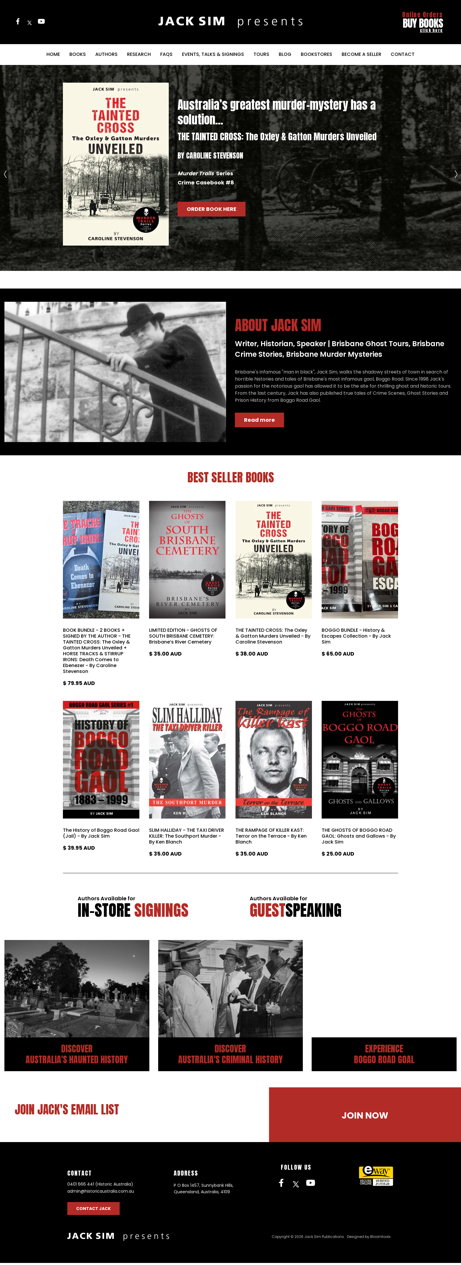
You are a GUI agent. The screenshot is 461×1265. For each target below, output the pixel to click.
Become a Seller (361, 54)
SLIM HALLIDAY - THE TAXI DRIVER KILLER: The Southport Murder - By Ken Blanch (186, 836)
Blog (285, 54)
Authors (106, 54)
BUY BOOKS (422, 22)
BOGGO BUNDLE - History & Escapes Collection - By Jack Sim (356, 636)
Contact (403, 54)
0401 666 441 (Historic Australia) (100, 1186)
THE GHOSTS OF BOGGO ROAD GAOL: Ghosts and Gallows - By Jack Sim (359, 836)
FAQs (166, 54)
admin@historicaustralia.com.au (100, 1193)
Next (456, 170)
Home (53, 54)
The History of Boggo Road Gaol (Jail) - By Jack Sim (101, 833)
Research (139, 54)
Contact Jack (93, 1211)
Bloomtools (380, 1238)
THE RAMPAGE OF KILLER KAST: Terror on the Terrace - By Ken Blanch (271, 836)
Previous (5, 170)
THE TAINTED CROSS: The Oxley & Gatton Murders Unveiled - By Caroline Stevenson (272, 636)
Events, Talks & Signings (213, 54)
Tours (261, 54)
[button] (211, 209)
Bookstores (316, 54)
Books (77, 54)
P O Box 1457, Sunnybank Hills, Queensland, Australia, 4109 (203, 1190)
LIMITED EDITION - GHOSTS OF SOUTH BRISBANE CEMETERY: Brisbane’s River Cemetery (183, 636)
